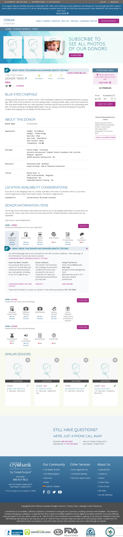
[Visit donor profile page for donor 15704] (18, 381)
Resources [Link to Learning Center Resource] (47, 478)
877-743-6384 (70, 290)
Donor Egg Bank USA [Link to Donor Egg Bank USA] (79, 469)
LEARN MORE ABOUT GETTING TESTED (20, 285)
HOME (8, 29)
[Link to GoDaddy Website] (38, 532)
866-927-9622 (16, 2)
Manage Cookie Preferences (91, 506)
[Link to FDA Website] (71, 532)
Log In (103, 2)
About (50, 76)
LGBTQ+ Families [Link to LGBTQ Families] (51, 486)
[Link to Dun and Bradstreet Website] (90, 532)
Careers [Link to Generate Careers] (101, 478)
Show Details (61, 13)
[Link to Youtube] (60, 491)
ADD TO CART (105, 104)
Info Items (61, 76)
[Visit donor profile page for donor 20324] (47, 381)
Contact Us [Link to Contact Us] (102, 474)
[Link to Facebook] (44, 491)
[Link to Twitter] (54, 491)
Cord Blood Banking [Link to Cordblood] (78, 474)
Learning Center (88, 21)
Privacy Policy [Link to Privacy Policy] (72, 506)
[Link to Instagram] (48, 491)
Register (114, 2)
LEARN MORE (28, 258)
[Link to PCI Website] (110, 532)
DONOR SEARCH (21, 29)
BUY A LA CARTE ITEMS (105, 137)
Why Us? (65, 21)
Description (39, 76)
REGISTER (83, 226)
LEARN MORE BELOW (77, 73)
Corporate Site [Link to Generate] (103, 469)
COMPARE (20, 86)
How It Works (43, 21)
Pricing (74, 21)
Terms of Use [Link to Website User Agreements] (103, 486)
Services (56, 21)
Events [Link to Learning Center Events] (46, 482)
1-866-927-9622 (48, 516)
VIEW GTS (39, 284)
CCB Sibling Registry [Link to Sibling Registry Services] (51, 474)
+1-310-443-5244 (46, 2)
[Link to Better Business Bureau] (14, 531)
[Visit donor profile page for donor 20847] (105, 381)
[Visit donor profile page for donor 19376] (76, 381)
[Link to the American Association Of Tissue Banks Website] (58, 532)
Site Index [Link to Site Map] (101, 490)
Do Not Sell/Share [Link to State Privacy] (105, 495)
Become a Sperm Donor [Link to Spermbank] (80, 478)
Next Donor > (18, 75)
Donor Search (108, 21)
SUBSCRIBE (82, 300)
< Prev (7, 75)
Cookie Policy (103, 482)
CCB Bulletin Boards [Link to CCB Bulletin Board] (51, 469)
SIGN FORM (67, 284)
